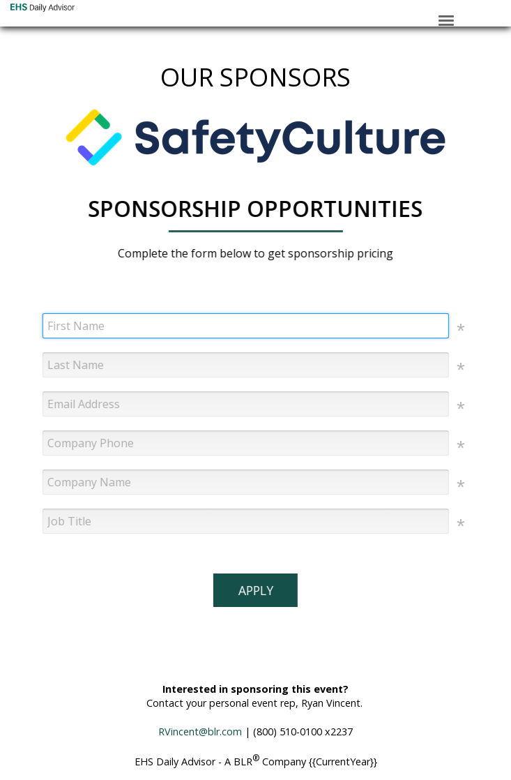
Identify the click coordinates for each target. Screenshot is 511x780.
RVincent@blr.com (200, 731)
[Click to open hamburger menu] (446, 20)
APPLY (255, 590)
